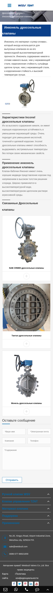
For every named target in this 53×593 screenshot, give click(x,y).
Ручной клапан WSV (16, 494)
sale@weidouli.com (14, 547)
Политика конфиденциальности (27, 576)
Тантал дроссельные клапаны (26, 335)
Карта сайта (5, 576)
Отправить (12, 480)
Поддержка (10, 515)
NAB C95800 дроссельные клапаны (26, 268)
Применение (11, 523)
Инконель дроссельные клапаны (17, 16)
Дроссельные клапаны (12, 13)
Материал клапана (15, 508)
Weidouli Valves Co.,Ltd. (33, 565)
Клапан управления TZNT (20, 501)
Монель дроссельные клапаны (26, 403)
